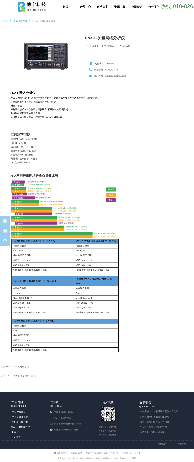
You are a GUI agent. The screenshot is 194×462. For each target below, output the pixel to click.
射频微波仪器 (20, 21)
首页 (5, 21)
